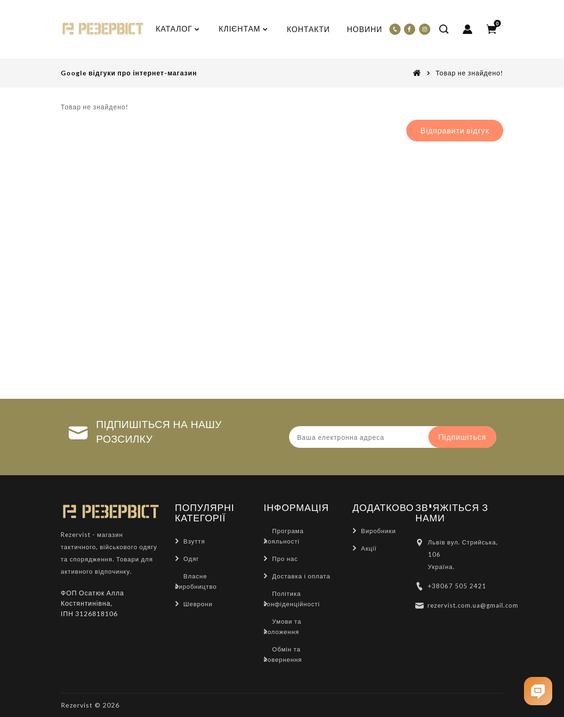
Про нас (285, 558)
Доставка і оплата (301, 576)
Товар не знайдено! (469, 73)
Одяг (191, 558)
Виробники (378, 531)
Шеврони (198, 604)
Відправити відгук (454, 130)
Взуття (194, 541)
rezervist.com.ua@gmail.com (472, 605)
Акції (369, 548)
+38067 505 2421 (457, 586)
